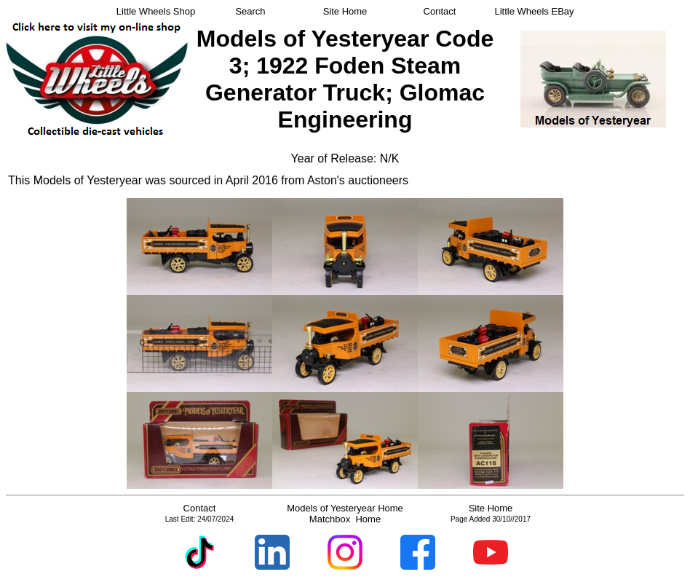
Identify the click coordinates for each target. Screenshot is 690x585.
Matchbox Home (345, 519)
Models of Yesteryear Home (345, 508)
